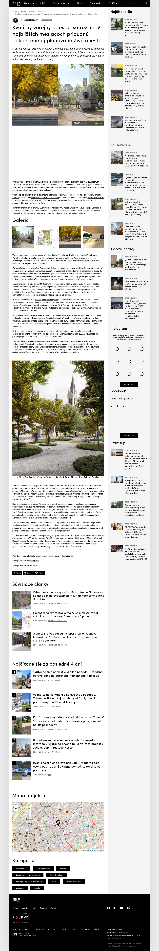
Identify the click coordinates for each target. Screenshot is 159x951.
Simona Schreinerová (25, 20)
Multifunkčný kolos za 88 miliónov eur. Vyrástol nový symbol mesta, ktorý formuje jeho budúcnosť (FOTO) (136, 554)
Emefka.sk (62, 929)
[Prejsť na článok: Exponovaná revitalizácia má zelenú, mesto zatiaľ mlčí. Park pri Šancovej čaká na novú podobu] (21, 621)
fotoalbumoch (68, 556)
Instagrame (34, 561)
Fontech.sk (28, 929)
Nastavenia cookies (114, 939)
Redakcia (43, 908)
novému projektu (46, 279)
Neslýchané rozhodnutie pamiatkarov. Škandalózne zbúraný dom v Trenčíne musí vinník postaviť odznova (136, 161)
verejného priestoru (42, 512)
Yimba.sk (96, 929)
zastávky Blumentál (42, 515)
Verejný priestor (43, 869)
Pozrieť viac (129, 384)
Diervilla (37, 888)
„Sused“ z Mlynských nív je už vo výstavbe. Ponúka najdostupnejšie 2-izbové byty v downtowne (136, 265)
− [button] (16, 809)
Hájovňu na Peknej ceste (68, 195)
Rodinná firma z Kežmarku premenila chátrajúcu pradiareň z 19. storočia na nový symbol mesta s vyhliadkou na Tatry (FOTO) (136, 461)
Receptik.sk (74, 929)
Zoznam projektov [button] (61, 3)
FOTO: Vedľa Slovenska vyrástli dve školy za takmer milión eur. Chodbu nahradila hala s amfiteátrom (136, 532)
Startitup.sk (16, 929)
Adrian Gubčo (54, 680)
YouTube (33, 565)
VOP (138, 936)
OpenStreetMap (91, 850)
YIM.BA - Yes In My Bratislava (122, 399)
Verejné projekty (56, 875)
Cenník (34, 908)
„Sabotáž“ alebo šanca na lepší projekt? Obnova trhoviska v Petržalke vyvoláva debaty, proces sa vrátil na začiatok (65, 637)
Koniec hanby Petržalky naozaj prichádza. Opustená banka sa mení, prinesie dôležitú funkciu (136, 52)
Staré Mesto (21, 869)
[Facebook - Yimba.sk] (108, 908)
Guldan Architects (73, 882)
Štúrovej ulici (36, 200)
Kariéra (53, 908)
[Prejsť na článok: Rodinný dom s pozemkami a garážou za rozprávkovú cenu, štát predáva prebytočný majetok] (117, 504)
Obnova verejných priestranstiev (32, 12)
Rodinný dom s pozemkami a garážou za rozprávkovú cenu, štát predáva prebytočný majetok (135, 510)
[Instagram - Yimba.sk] (115, 908)
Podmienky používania (115, 929)
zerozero (20, 888)
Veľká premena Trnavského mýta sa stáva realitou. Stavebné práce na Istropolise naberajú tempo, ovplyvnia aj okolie (134, 100)
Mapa (79, 3)
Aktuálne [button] (28, 3)
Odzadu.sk (40, 929)
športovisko (90, 261)
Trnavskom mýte (75, 200)
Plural (54, 882)
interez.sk (51, 929)
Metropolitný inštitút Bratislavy (29, 882)
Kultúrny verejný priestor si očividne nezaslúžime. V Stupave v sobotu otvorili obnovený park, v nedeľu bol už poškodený (68, 721)
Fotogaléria (95, 3)
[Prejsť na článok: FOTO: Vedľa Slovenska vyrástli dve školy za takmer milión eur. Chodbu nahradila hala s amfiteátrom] (117, 526)
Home (14, 12)
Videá (42, 3)
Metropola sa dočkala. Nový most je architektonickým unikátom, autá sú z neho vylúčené (135, 125)
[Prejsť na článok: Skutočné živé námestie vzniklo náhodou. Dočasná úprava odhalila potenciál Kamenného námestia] (21, 679)
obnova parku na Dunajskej (46, 299)
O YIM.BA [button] (112, 3)
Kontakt (15, 908)
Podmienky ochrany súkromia (117, 932)
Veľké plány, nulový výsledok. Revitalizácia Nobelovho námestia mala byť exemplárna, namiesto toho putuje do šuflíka (68, 596)
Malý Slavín (85, 544)
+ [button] (16, 805)
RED (49, 775)
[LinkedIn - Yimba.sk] (128, 908)
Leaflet (82, 850)
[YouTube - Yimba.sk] (121, 908)
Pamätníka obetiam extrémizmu (45, 197)
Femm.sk (85, 929)
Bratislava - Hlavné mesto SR (28, 875)
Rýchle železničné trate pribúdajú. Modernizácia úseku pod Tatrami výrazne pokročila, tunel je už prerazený (66, 767)
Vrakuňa (63, 869)
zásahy (73, 515)
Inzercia (25, 908)
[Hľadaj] (147, 3)
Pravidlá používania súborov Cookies (120, 936)
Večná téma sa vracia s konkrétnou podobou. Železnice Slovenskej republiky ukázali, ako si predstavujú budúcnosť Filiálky (64, 698)
